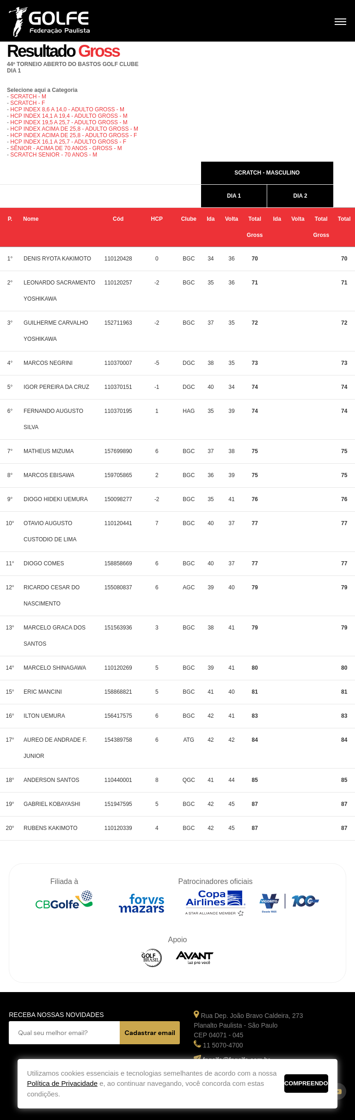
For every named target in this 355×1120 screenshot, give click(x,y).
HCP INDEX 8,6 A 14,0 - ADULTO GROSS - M (67, 109)
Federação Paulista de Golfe (58, 22)
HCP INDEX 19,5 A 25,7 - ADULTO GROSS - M (68, 122)
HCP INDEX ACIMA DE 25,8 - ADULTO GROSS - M (74, 129)
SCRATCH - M (28, 96)
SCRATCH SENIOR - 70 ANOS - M (53, 154)
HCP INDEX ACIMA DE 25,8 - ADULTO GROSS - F (73, 135)
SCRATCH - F (27, 103)
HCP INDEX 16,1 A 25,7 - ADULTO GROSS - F (68, 142)
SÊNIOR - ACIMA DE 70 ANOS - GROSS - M (66, 148)
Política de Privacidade (62, 1083)
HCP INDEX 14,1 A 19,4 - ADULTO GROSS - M (68, 116)
